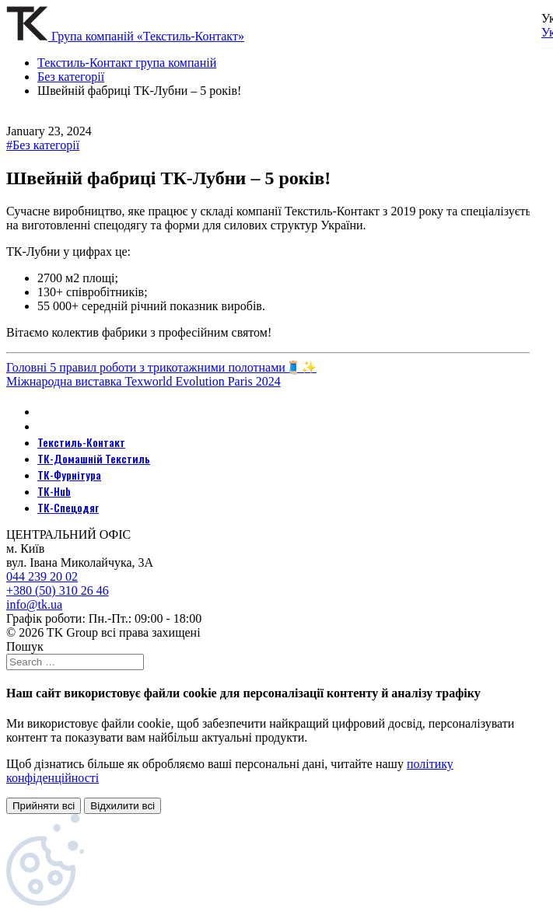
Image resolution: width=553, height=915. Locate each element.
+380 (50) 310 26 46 (57, 590)
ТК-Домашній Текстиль (93, 458)
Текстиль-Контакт (81, 442)
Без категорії (70, 76)
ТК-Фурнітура (69, 474)
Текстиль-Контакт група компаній (126, 62)
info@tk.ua (34, 604)
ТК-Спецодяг (68, 507)
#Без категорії (42, 145)
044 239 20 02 (42, 576)
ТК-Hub (54, 491)
